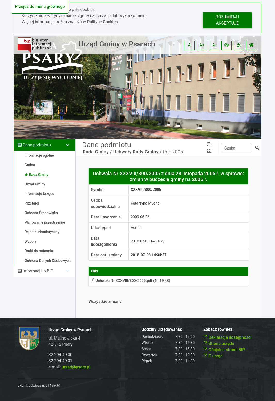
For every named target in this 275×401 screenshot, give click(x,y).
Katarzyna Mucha (145, 203)
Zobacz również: (218, 329)
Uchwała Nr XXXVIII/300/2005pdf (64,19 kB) (130, 281)
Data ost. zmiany (106, 255)
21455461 (53, 385)
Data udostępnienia (104, 241)
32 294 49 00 (60, 354)
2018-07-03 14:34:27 (148, 241)
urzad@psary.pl (76, 367)
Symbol (98, 189)
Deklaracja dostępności (227, 337)
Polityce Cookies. (103, 21)
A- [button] (214, 45)
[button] (226, 45)
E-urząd (213, 355)
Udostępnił (101, 227)
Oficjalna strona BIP (224, 349)
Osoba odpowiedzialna (105, 203)
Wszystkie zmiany (105, 301)
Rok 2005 (173, 151)
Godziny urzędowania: (161, 329)
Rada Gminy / (97, 151)
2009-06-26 (140, 217)
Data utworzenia (106, 217)
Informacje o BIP (38, 271)
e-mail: (69, 367)
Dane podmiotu (37, 145)
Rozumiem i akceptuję (227, 20)
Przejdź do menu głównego (40, 6)
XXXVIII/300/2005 (146, 189)
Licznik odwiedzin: (31, 385)
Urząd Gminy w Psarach (117, 44)
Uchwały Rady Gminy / (137, 151)
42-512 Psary (60, 344)
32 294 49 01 (60, 360)
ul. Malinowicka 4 (64, 338)
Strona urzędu (218, 343)
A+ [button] (202, 45)
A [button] (189, 45)
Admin (136, 227)
